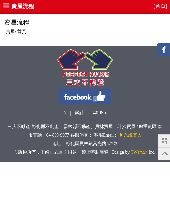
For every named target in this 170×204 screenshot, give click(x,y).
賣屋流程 (22, 6)
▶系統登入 (130, 135)
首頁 (21, 31)
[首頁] (160, 6)
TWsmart (139, 152)
